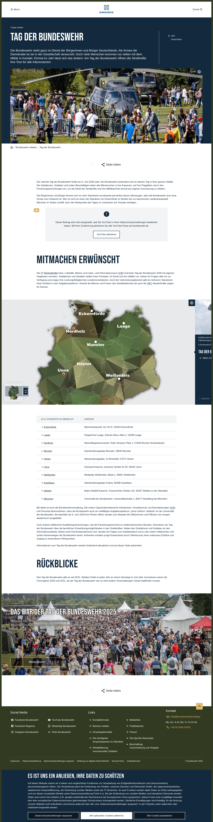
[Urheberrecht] (199, 73)
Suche (198, 10)
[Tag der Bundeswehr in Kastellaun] (41, 355)
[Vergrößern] (208, 333)
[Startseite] (11, 149)
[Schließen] (208, 304)
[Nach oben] (199, 708)
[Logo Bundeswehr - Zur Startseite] (106, 10)
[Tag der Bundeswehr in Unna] (46, 333)
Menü (15, 10)
